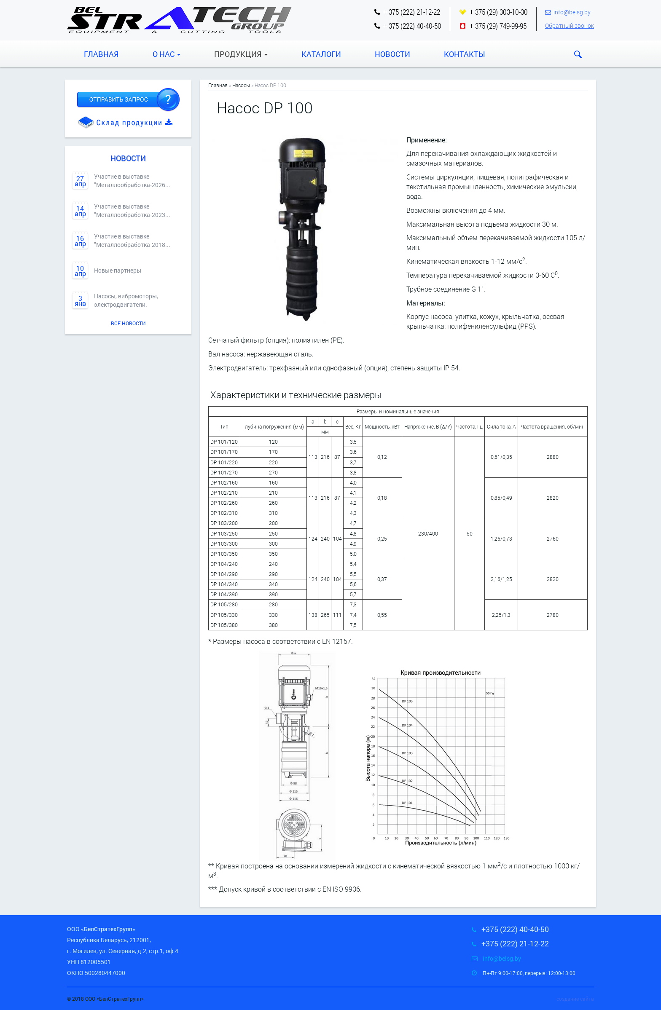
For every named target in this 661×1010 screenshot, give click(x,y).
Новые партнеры (117, 270)
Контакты (464, 54)
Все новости (128, 323)
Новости (392, 54)
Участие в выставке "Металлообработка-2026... (132, 180)
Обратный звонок (569, 25)
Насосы (241, 85)
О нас (166, 54)
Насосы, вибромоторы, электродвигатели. (126, 300)
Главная (101, 54)
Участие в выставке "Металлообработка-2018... (132, 240)
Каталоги (321, 54)
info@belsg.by (572, 12)
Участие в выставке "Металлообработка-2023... (132, 210)
